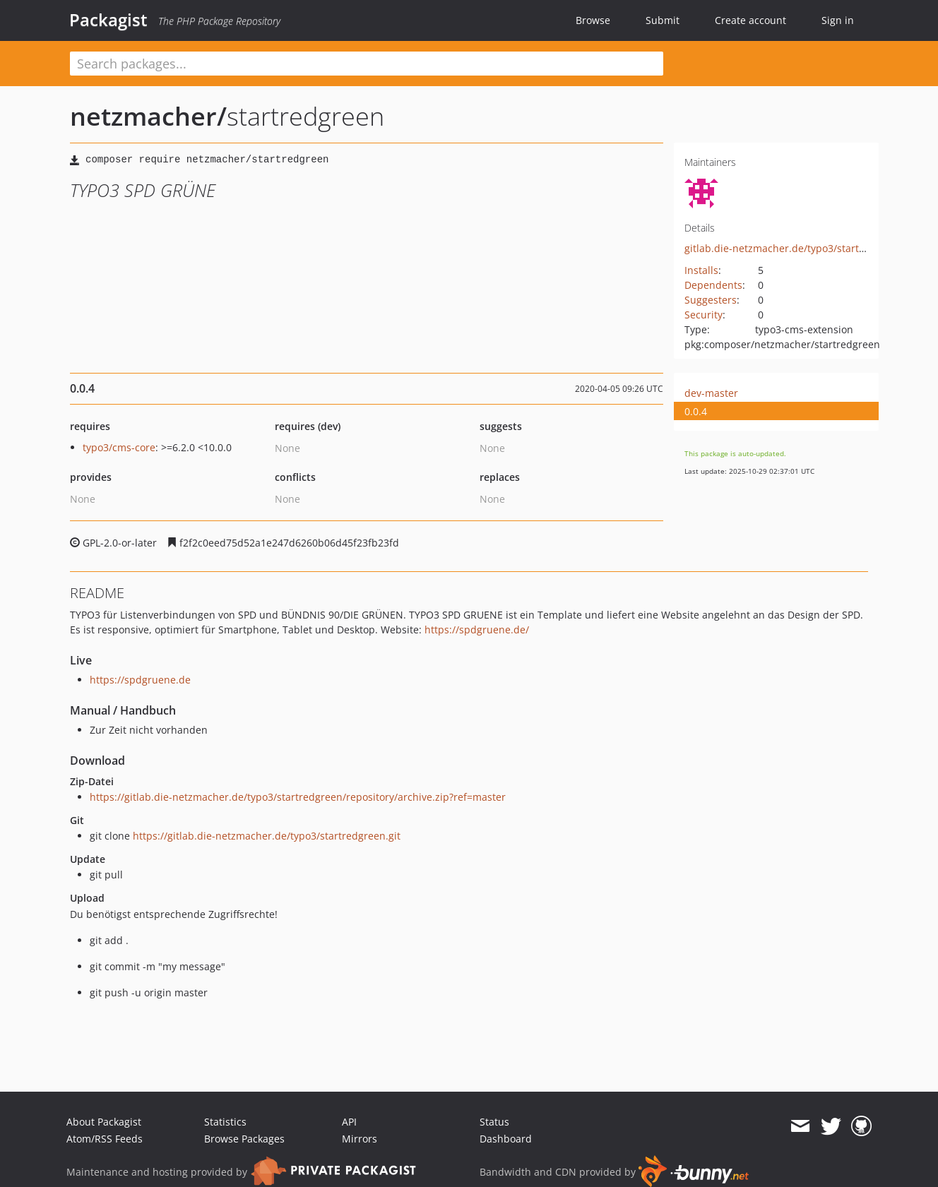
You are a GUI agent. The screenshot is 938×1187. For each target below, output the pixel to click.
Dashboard (506, 1138)
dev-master (711, 393)
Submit (662, 20)
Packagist (108, 19)
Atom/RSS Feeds (104, 1138)
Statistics (225, 1121)
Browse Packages (244, 1138)
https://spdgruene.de (140, 679)
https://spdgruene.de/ (477, 629)
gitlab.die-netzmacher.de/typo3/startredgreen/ (795, 248)
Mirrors (359, 1138)
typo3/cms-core (119, 447)
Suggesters (710, 299)
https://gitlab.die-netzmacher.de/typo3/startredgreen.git (266, 835)
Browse (593, 20)
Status (494, 1121)
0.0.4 (695, 411)
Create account (750, 20)
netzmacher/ (148, 116)
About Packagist (103, 1121)
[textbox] (366, 64)
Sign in (837, 20)
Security (703, 314)
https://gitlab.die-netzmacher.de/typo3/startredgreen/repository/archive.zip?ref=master (298, 797)
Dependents (713, 285)
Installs (701, 270)
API (349, 1121)
